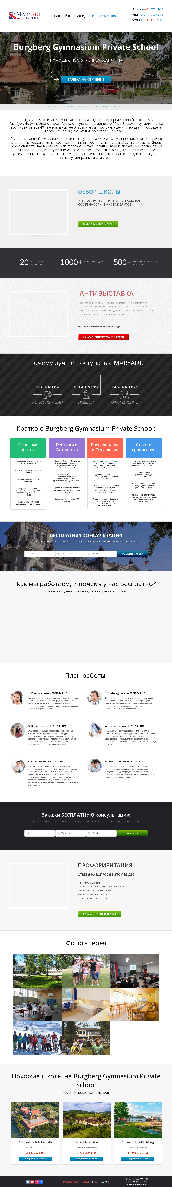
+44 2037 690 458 (102, 16)
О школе (52, 107)
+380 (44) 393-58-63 (151, 14)
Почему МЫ (68, 107)
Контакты (119, 107)
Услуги (82, 107)
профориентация (100, 107)
